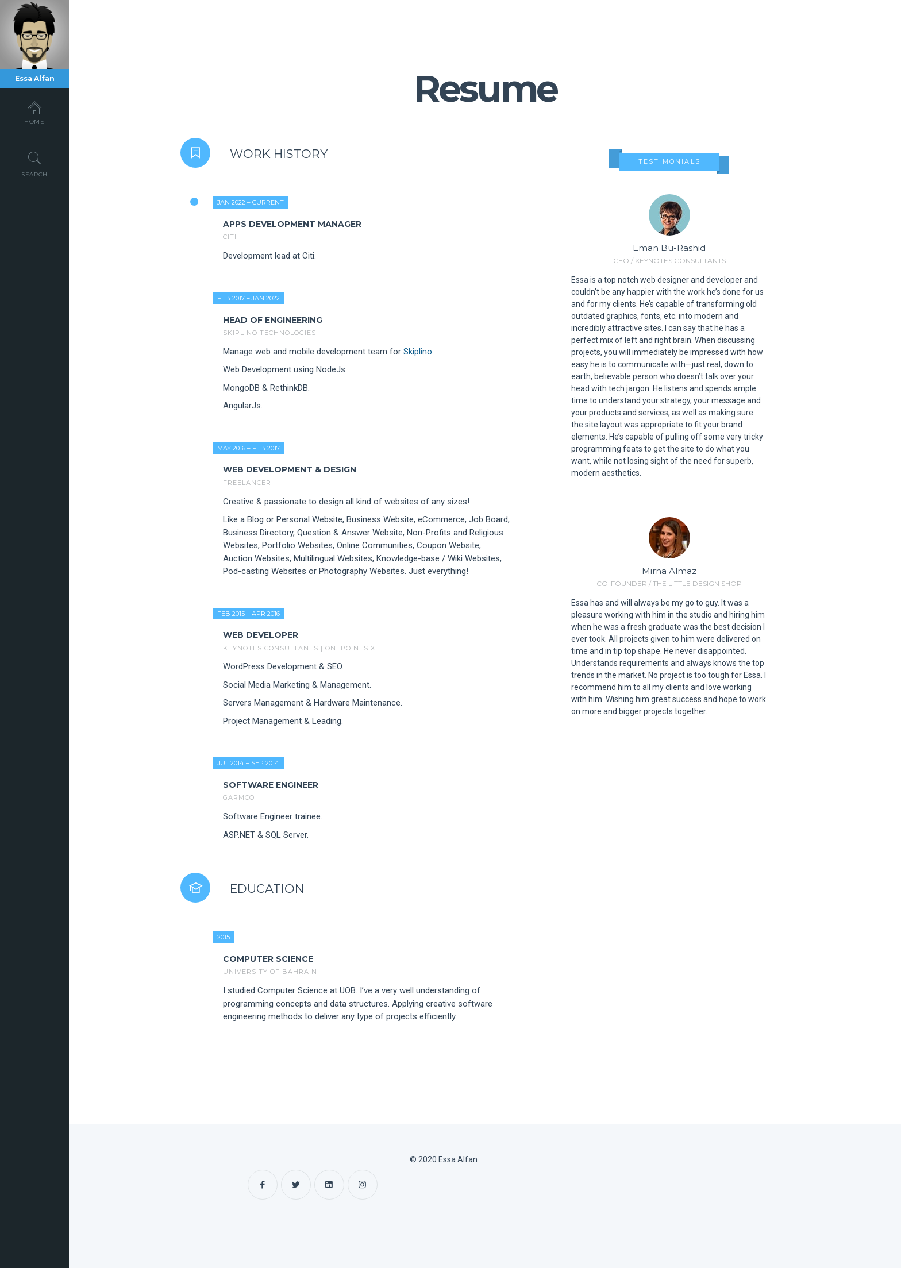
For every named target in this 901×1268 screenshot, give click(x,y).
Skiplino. (418, 351)
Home (34, 112)
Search (34, 164)
